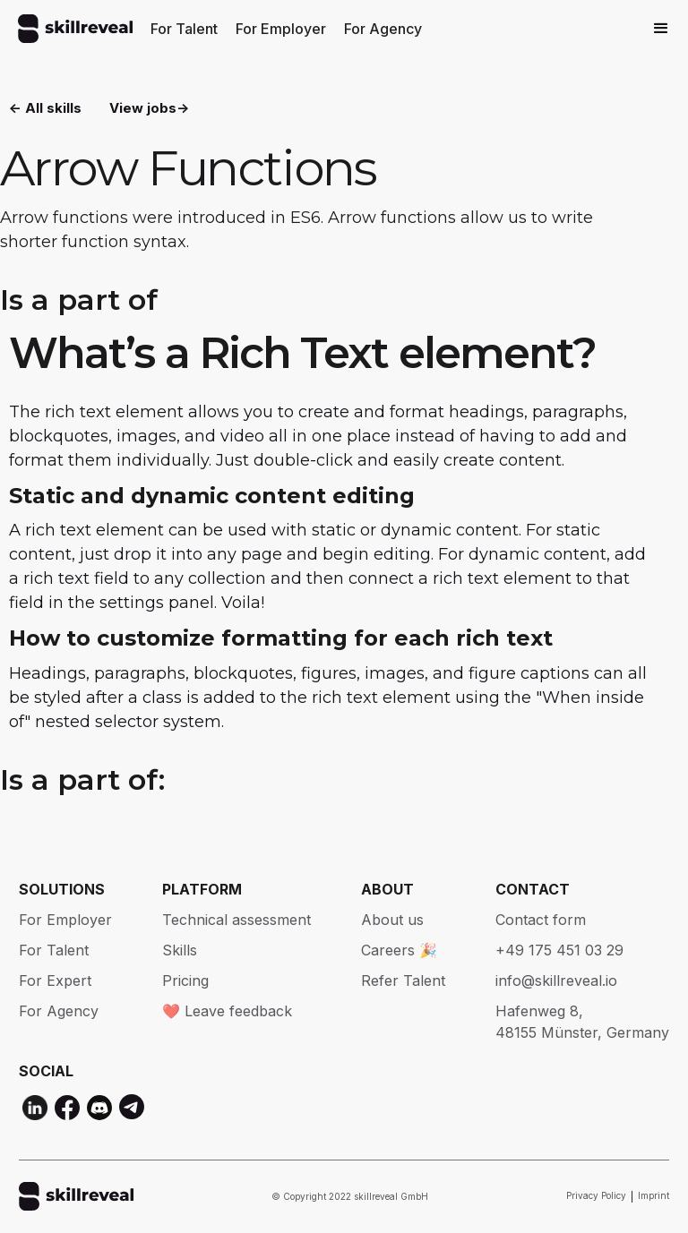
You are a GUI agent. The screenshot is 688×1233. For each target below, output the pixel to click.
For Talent (184, 29)
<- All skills (45, 107)
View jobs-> (149, 107)
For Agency (383, 29)
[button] (661, 29)
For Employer (281, 29)
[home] (75, 28)
